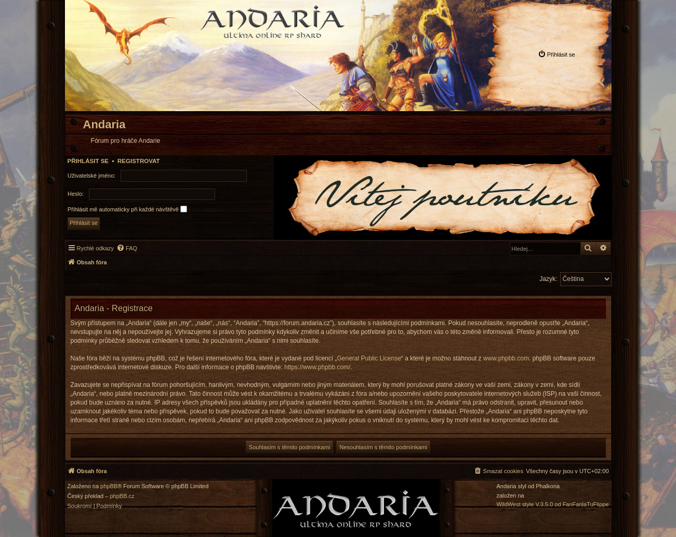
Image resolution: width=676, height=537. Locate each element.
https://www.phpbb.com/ (317, 367)
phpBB (108, 486)
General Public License (369, 358)
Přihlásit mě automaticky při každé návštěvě (127, 209)
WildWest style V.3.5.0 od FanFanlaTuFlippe (552, 504)
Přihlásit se (88, 161)
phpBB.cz (122, 496)
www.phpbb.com (506, 358)
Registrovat (138, 161)
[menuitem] (556, 54)
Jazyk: (548, 279)
